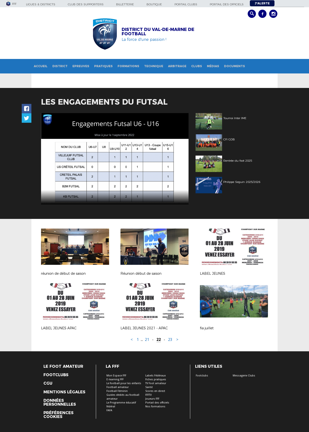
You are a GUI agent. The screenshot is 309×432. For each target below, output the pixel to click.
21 (147, 339)
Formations (128, 66)
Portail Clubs (186, 4)
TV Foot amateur (155, 383)
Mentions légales (64, 392)
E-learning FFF (115, 379)
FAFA (109, 410)
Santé (149, 387)
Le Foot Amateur (63, 366)
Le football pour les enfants (123, 383)
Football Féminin (117, 391)
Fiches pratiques (155, 379)
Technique (153, 66)
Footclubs (55, 375)
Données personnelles (59, 402)
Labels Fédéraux (155, 375)
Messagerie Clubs (244, 375)
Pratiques (103, 66)
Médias (213, 66)
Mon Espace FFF (116, 375)
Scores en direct (155, 391)
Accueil (41, 66)
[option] (115, 158)
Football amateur (117, 387)
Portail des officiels (227, 4)
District (60, 66)
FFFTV (148, 394)
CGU (47, 383)
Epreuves (80, 66)
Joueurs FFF (152, 398)
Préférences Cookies (58, 415)
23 (170, 339)
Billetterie (125, 4)
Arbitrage (177, 66)
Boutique (154, 4)
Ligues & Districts (40, 4)
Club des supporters (86, 4)
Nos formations (155, 406)
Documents (234, 66)
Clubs (196, 66)
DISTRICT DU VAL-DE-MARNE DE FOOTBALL (158, 31)
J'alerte (262, 3)
